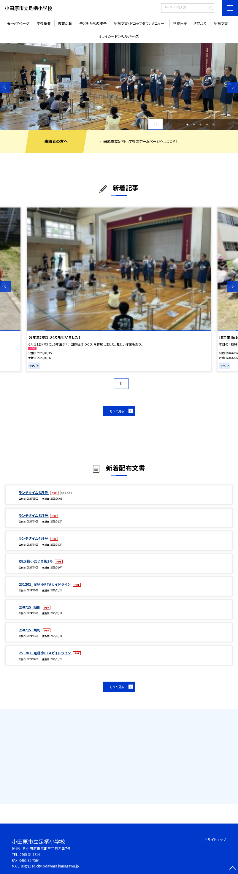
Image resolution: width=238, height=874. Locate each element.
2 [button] (194, 124)
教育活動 (65, 23)
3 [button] (200, 124)
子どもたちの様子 (93, 23)
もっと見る (117, 410)
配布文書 (221, 23)
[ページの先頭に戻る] (232, 868)
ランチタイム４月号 (34, 538)
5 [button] (213, 124)
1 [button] (187, 124)
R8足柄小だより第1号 (36, 561)
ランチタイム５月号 (34, 515)
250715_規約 (30, 630)
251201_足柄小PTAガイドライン (45, 584)
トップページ (19, 23)
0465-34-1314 (30, 854)
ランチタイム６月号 (34, 492)
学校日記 (180, 23)
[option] (119, 86)
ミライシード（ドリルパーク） (119, 36)
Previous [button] (5, 87)
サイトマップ (216, 839)
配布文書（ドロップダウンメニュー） (140, 23)
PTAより (200, 23)
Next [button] (232, 87)
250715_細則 (30, 607)
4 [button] (207, 124)
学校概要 (44, 23)
